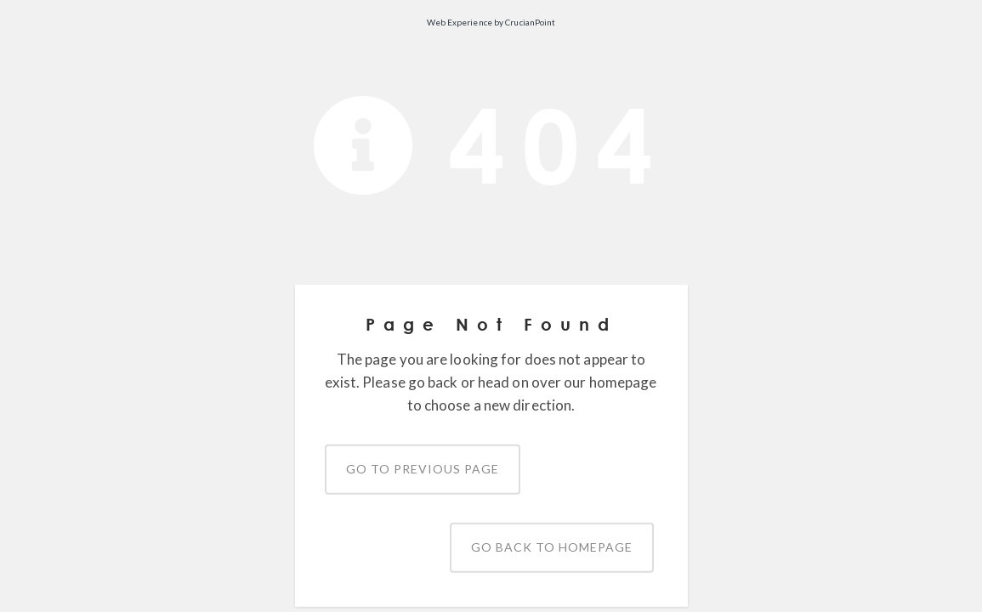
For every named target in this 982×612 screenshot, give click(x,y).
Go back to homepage (552, 547)
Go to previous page (422, 469)
